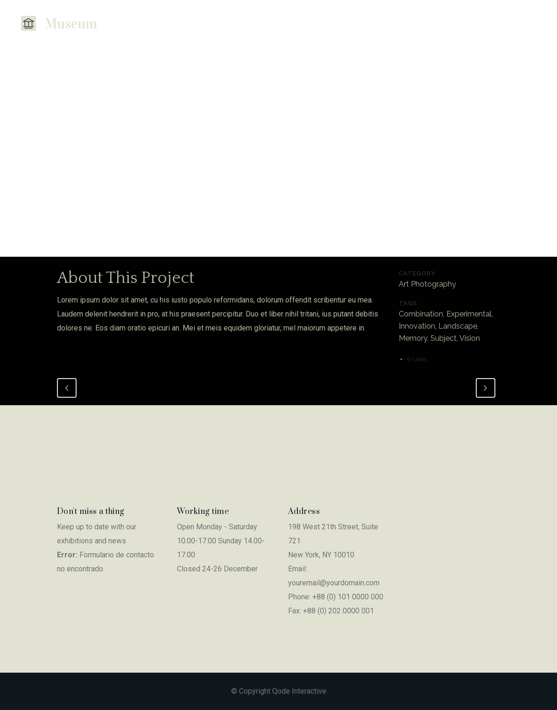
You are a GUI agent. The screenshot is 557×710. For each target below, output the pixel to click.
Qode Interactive (299, 691)
